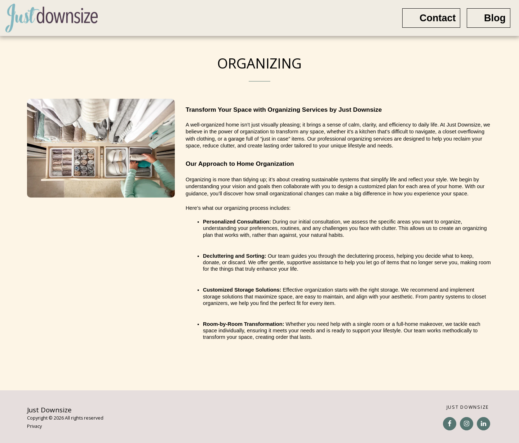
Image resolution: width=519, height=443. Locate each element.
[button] (374, 18)
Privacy (34, 426)
